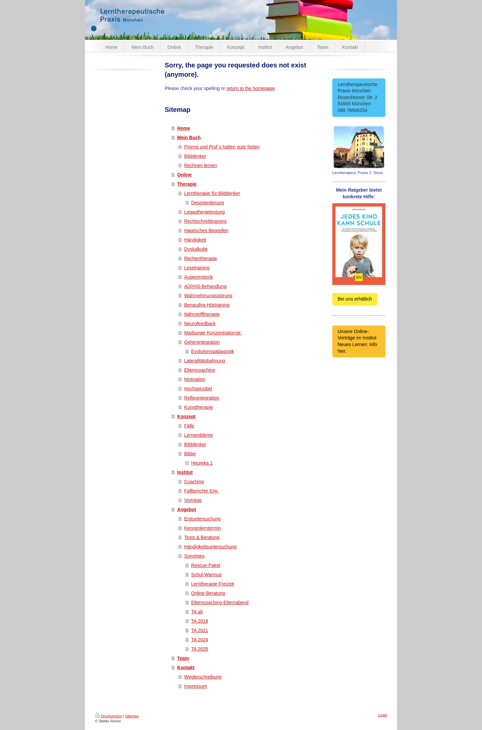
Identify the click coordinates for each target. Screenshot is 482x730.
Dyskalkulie (196, 249)
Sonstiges (194, 556)
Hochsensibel (198, 388)
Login (382, 715)
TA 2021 (199, 630)
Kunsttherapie (198, 407)
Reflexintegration (201, 398)
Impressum (195, 686)
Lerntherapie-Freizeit (212, 584)
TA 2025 (199, 649)
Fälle (189, 425)
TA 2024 (199, 639)
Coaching (194, 481)
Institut (185, 472)
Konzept (186, 416)
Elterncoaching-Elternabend (220, 602)
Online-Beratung (208, 593)
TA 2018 (199, 621)
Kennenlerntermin (202, 528)
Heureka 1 (202, 463)
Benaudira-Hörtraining (207, 305)
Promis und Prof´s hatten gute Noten (222, 146)
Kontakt (186, 667)
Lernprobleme (198, 435)
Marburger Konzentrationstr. (213, 332)
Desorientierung (207, 202)
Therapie (187, 184)
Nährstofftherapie (202, 314)
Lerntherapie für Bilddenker (212, 193)
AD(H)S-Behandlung (205, 286)
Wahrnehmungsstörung (208, 295)
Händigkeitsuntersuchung (210, 546)
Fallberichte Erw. (201, 491)
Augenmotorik (198, 277)
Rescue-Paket (205, 565)
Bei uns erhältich (355, 299)
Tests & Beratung (202, 537)
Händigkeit (195, 239)
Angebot (186, 509)
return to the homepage (250, 88)
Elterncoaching (199, 370)
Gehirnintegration (202, 342)
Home (183, 128)
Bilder (190, 453)
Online (184, 174)
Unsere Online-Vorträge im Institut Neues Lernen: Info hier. (357, 341)
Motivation (194, 379)
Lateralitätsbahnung (204, 360)
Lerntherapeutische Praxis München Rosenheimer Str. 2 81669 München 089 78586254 (359, 97)
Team (183, 658)
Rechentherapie (200, 258)
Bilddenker (195, 156)
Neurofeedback (200, 323)
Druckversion (108, 716)
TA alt (197, 611)
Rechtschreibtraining (205, 221)
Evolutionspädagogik (212, 351)
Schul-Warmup (206, 574)
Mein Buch (189, 137)
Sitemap (131, 716)
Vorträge (193, 500)
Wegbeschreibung (203, 677)
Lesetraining (196, 267)
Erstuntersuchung (202, 518)
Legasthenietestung (204, 212)
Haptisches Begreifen (206, 230)
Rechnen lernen (200, 165)
